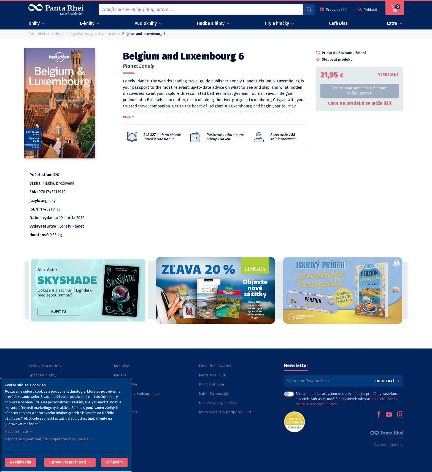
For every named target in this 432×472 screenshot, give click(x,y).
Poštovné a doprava (46, 365)
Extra (392, 23)
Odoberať (387, 381)
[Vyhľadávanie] (309, 9)
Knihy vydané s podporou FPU (225, 412)
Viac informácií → (18, 431)
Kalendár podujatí (214, 393)
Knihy (35, 23)
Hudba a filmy (211, 23)
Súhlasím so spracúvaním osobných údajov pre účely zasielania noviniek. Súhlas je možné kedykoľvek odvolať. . (347, 399)
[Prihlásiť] (367, 9)
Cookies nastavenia (388, 445)
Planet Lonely (138, 66)
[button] (20, 462)
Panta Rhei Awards (215, 365)
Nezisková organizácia (218, 402)
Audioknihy (146, 23)
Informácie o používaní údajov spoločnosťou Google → (49, 439)
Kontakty (121, 365)
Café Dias (338, 23)
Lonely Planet (71, 226)
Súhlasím (114, 462)
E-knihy (88, 23)
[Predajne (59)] (334, 9)
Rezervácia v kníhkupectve (137, 393)
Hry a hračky (277, 23)
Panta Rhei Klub (212, 375)
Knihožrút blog (211, 384)
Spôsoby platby (42, 375)
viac (127, 116)
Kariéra (120, 375)
